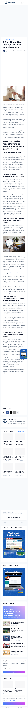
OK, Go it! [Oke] (14, 703)
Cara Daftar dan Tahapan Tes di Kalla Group (17, 630)
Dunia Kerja (11, 39)
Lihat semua (21, 431)
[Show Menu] (2, 2)
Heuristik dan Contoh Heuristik (17, 652)
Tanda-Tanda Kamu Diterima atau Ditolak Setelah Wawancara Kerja (20, 443)
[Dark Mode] (22, 2)
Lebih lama (23, 523)
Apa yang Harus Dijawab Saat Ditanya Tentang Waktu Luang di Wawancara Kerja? (8, 473)
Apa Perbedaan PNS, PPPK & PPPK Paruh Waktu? (8, 458)
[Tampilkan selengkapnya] (17, 412)
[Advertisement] (14, 21)
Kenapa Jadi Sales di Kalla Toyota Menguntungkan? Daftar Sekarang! (18, 645)
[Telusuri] (26, 2)
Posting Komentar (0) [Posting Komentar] (14, 517)
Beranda (5, 39)
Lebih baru (5, 523)
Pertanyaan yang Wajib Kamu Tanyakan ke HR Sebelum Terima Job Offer (7, 443)
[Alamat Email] (14, 668)
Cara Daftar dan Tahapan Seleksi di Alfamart (19, 458)
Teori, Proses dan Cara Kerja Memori (17, 623)
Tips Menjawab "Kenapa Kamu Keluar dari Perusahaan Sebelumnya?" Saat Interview (19, 690)
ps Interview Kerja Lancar (16, 273)
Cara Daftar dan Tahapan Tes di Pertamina (19, 473)
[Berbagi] (24, 51)
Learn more (12, 700)
